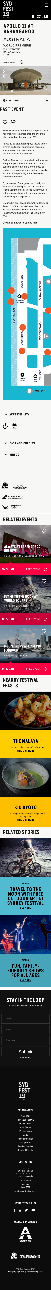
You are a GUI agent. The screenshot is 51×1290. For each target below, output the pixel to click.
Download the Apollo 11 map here (20, 222)
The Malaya (35, 213)
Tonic (41, 1271)
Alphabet (20, 1271)
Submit (25, 1051)
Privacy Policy (25, 1057)
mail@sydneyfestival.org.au (25, 1191)
